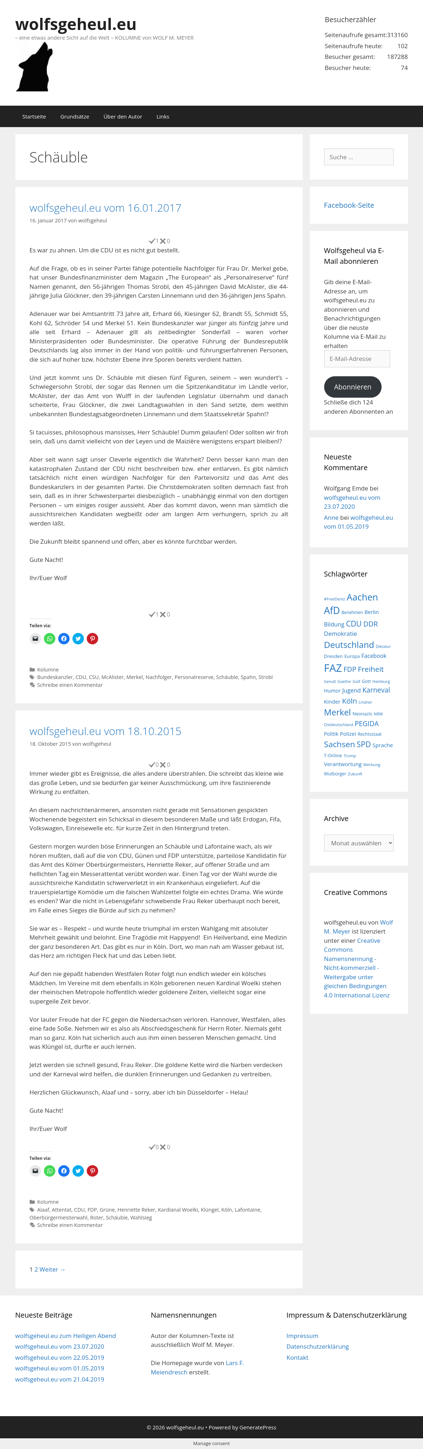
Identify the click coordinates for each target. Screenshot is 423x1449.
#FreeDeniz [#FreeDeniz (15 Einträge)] (334, 599)
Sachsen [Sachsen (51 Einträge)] (339, 744)
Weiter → (53, 1269)
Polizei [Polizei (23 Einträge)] (348, 733)
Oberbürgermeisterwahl (58, 1217)
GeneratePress (258, 1427)
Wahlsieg (141, 1217)
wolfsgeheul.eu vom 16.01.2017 (106, 207)
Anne (331, 517)
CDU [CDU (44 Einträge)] (354, 623)
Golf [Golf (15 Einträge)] (356, 681)
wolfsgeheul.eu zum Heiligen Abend (65, 1336)
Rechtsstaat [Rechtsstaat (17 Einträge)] (370, 734)
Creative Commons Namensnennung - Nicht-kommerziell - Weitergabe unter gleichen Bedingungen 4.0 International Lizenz (357, 967)
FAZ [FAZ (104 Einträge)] (333, 668)
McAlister (112, 677)
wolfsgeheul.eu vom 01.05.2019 (59, 1368)
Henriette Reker (136, 1209)
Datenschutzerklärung (317, 1346)
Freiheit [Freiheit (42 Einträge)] (371, 669)
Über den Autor (123, 116)
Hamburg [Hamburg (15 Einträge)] (381, 681)
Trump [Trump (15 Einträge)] (350, 755)
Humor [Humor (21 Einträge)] (332, 690)
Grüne (107, 1209)
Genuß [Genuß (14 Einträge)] (330, 681)
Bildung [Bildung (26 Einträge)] (334, 624)
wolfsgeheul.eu (76, 24)
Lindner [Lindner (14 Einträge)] (365, 702)
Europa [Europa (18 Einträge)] (352, 656)
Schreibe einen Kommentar (70, 684)
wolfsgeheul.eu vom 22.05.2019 (59, 1357)
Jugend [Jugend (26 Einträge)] (351, 690)
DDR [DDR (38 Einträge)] (370, 624)
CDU (80, 677)
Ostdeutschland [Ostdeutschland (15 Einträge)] (338, 724)
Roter (96, 1217)
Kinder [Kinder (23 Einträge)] (332, 701)
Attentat (61, 1209)
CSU (94, 677)
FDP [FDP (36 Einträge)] (349, 669)
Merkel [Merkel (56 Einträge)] (337, 712)
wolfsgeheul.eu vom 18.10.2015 (106, 731)
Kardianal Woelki (178, 1209)
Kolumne (48, 669)
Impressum (302, 1336)
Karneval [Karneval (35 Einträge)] (376, 690)
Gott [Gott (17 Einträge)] (366, 681)
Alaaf (43, 1209)
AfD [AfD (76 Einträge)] (332, 610)
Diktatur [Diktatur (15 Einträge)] (383, 646)
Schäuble (227, 677)
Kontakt (297, 1357)
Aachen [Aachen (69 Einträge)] (362, 597)
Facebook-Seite (349, 205)
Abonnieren (353, 387)
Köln (226, 1209)
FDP (92, 1209)
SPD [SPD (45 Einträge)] (364, 744)
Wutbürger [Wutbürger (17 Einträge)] (335, 774)
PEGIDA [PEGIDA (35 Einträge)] (367, 723)
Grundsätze (74, 116)
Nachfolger (159, 677)
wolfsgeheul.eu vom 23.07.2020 (59, 1346)
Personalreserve (194, 677)
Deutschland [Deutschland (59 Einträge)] (349, 644)
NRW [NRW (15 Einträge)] (378, 713)
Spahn (248, 677)
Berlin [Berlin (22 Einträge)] (371, 611)
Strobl (265, 677)
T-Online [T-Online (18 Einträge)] (333, 755)
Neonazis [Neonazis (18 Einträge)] (362, 713)
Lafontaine (247, 1209)
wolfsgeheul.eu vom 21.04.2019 (59, 1379)
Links (162, 116)
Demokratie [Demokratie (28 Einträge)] (340, 633)
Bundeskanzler (55, 677)
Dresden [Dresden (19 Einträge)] (333, 656)
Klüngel (210, 1209)
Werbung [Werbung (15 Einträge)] (372, 764)
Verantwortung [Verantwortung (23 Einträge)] (343, 764)
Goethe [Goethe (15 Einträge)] (344, 681)
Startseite (34, 116)
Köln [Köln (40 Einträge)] (349, 701)
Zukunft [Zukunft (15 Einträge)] (355, 773)
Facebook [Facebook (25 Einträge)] (373, 656)
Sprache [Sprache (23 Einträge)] (383, 745)
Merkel (134, 677)
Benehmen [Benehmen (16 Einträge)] (352, 612)
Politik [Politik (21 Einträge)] (331, 733)
